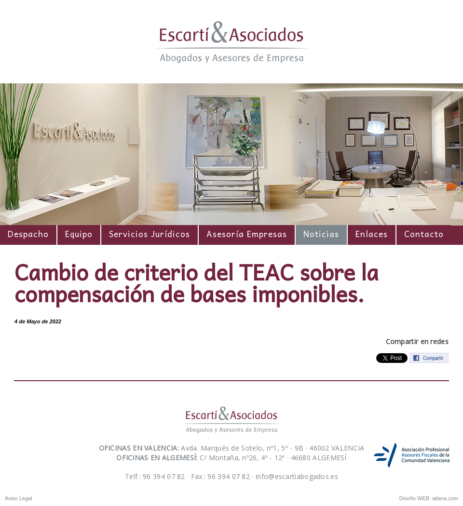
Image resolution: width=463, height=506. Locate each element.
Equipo (79, 233)
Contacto (424, 233)
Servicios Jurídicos (149, 233)
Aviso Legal (18, 498)
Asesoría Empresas (246, 233)
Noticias (321, 233)
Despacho (28, 233)
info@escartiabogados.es (297, 476)
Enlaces (371, 233)
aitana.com (445, 498)
